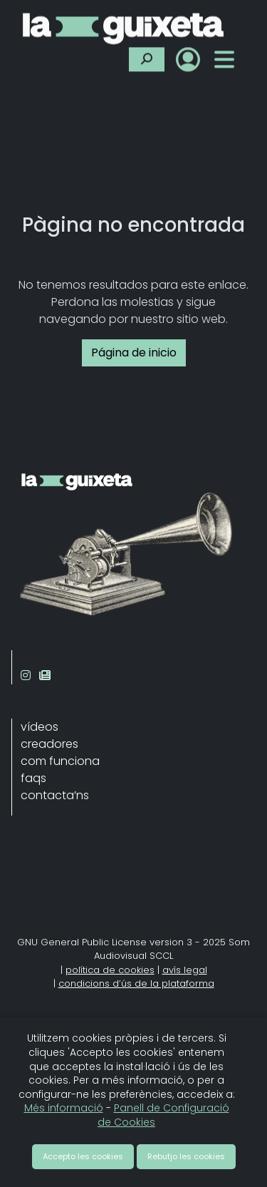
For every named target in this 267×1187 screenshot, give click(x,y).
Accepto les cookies (83, 1156)
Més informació (63, 1108)
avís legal (184, 970)
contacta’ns (55, 795)
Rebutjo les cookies (186, 1156)
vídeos (39, 727)
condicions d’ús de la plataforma (136, 983)
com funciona (60, 761)
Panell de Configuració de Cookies (163, 1115)
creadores (49, 744)
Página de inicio (134, 352)
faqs (33, 778)
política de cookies (110, 970)
